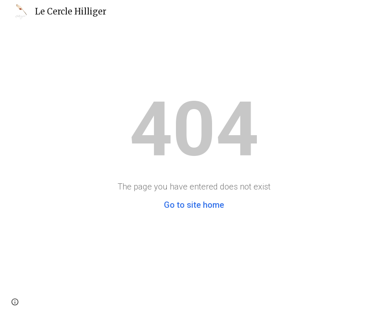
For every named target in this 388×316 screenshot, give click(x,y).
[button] (15, 302)
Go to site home (194, 205)
